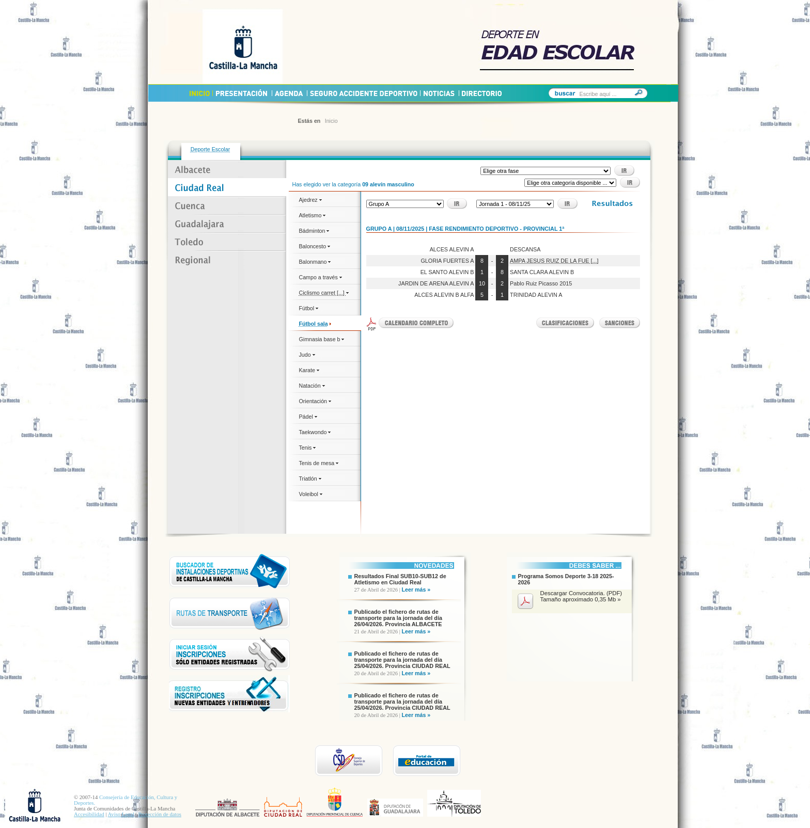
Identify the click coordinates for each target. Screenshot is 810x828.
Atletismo (312, 215)
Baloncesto (315, 246)
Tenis (307, 447)
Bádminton (314, 231)
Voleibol (310, 494)
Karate (309, 370)
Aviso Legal (120, 814)
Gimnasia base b (322, 339)
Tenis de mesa (319, 463)
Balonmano (315, 262)
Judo (307, 355)
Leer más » (416, 589)
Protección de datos (159, 814)
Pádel (308, 416)
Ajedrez (310, 200)
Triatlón (310, 478)
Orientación (315, 401)
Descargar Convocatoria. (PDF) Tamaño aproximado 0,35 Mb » (581, 596)
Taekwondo (315, 432)
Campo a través (320, 277)
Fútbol (309, 308)
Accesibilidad (89, 814)
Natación (312, 386)
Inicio (331, 121)
